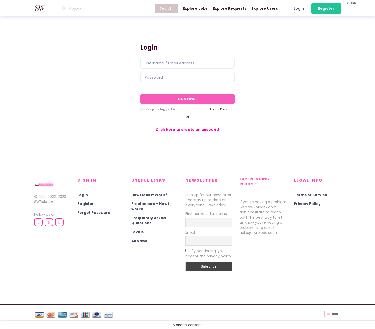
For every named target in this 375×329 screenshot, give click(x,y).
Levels (137, 231)
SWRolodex (44, 201)
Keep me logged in (160, 109)
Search (166, 8)
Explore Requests (230, 8)
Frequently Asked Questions (148, 220)
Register (326, 8)
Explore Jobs (195, 8)
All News (139, 240)
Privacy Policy (307, 203)
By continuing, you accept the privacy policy (208, 253)
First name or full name (206, 213)
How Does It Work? (149, 194)
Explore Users (265, 8)
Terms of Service (310, 194)
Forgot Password (93, 212)
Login (299, 8)
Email (190, 232)
